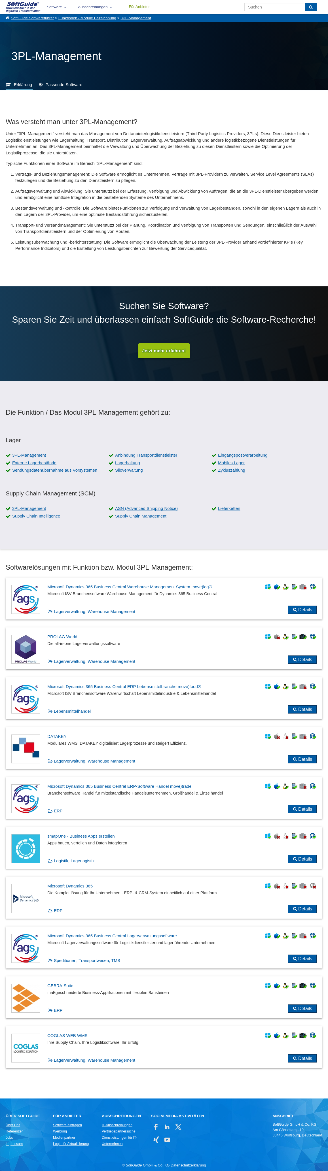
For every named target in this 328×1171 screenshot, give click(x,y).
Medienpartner (64, 1138)
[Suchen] (311, 7)
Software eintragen (67, 1125)
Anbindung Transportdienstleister (146, 455)
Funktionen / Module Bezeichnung (87, 18)
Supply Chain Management (140, 516)
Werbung (60, 1132)
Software (54, 7)
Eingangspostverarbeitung (242, 455)
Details (305, 610)
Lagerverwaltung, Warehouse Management (94, 611)
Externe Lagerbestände (34, 463)
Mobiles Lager (231, 463)
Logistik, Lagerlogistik (74, 861)
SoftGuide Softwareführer (32, 18)
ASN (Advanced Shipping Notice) (146, 508)
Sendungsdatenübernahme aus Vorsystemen (54, 470)
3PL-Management (135, 18)
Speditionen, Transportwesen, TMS (87, 960)
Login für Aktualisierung (71, 1144)
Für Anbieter (139, 7)
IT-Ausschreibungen (117, 1125)
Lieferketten (229, 508)
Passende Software (63, 84)
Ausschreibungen (92, 7)
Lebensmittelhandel (72, 711)
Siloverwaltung (129, 470)
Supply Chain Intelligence (36, 516)
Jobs (9, 1138)
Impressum (14, 1144)
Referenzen (15, 1132)
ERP (58, 811)
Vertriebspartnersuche (119, 1132)
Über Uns (13, 1125)
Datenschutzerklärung (188, 1165)
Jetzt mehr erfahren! (164, 350)
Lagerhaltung (127, 463)
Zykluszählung (231, 470)
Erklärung (23, 84)
